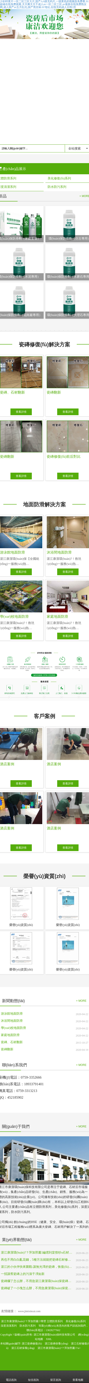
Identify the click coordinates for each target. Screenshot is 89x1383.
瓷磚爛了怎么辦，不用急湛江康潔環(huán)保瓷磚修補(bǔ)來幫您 (37, 1281)
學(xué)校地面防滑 (13, 1028)
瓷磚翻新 (7, 1049)
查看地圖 (78, 1376)
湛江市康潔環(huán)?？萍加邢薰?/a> (59, 1348)
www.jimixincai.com (29, 1311)
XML (49, 1339)
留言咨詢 (55, 1376)
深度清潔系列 (9, 1325)
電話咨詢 (11, 1376)
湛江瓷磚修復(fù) (32, 1343)
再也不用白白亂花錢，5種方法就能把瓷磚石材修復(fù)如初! (37, 1259)
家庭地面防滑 (10, 1035)
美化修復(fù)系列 (76, 1321)
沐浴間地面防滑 (12, 1020)
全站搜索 (74, 148)
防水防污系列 (28, 1325)
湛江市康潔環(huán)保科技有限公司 (54, 1334)
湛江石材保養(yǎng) (23, 1348)
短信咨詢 (33, 1376)
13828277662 (53, 1330)
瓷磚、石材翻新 (12, 1042)
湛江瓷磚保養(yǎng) (56, 1343)
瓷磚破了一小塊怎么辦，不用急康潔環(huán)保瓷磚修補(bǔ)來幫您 (37, 1288)
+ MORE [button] (81, 1000)
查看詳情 (21, 411)
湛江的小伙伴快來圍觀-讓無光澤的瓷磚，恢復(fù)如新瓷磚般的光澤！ (37, 1266)
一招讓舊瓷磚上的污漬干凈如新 (22, 1274)
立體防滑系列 (55, 1321)
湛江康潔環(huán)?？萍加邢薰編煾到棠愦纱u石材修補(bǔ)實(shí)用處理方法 (37, 1252)
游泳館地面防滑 (12, 1013)
